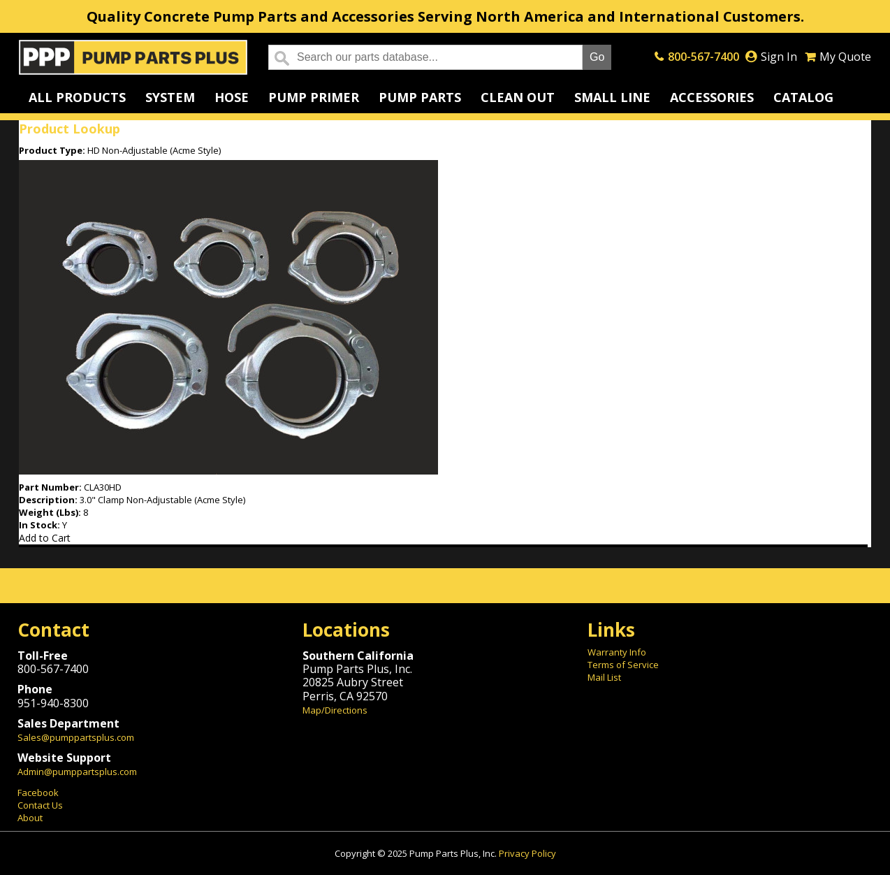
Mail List (604, 677)
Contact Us (40, 805)
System (170, 97)
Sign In (779, 56)
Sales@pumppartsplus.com (75, 737)
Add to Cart (45, 537)
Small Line (612, 97)
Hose (231, 97)
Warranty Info (617, 652)
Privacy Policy (527, 853)
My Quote (845, 56)
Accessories (712, 97)
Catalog (803, 97)
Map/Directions (334, 710)
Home (133, 57)
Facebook (38, 792)
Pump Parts (420, 97)
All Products (77, 97)
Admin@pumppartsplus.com (77, 771)
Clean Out (518, 97)
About (30, 817)
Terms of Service (623, 664)
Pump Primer (313, 97)
